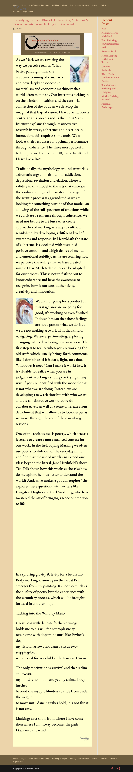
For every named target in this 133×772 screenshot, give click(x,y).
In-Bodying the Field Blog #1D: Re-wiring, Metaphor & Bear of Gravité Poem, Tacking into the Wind (50, 22)
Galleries (104, 5)
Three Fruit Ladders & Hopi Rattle (110, 77)
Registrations (28, 11)
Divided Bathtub (106, 68)
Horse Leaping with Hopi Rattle (109, 59)
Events (94, 5)
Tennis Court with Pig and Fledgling (108, 88)
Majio (23, 5)
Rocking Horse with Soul (109, 34)
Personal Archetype (107, 105)
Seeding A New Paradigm (79, 5)
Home (15, 5)
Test (103, 28)
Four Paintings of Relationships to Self (110, 44)
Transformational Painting (39, 5)
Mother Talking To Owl (110, 97)
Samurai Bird (108, 51)
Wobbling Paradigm (59, 5)
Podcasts (16, 11)
